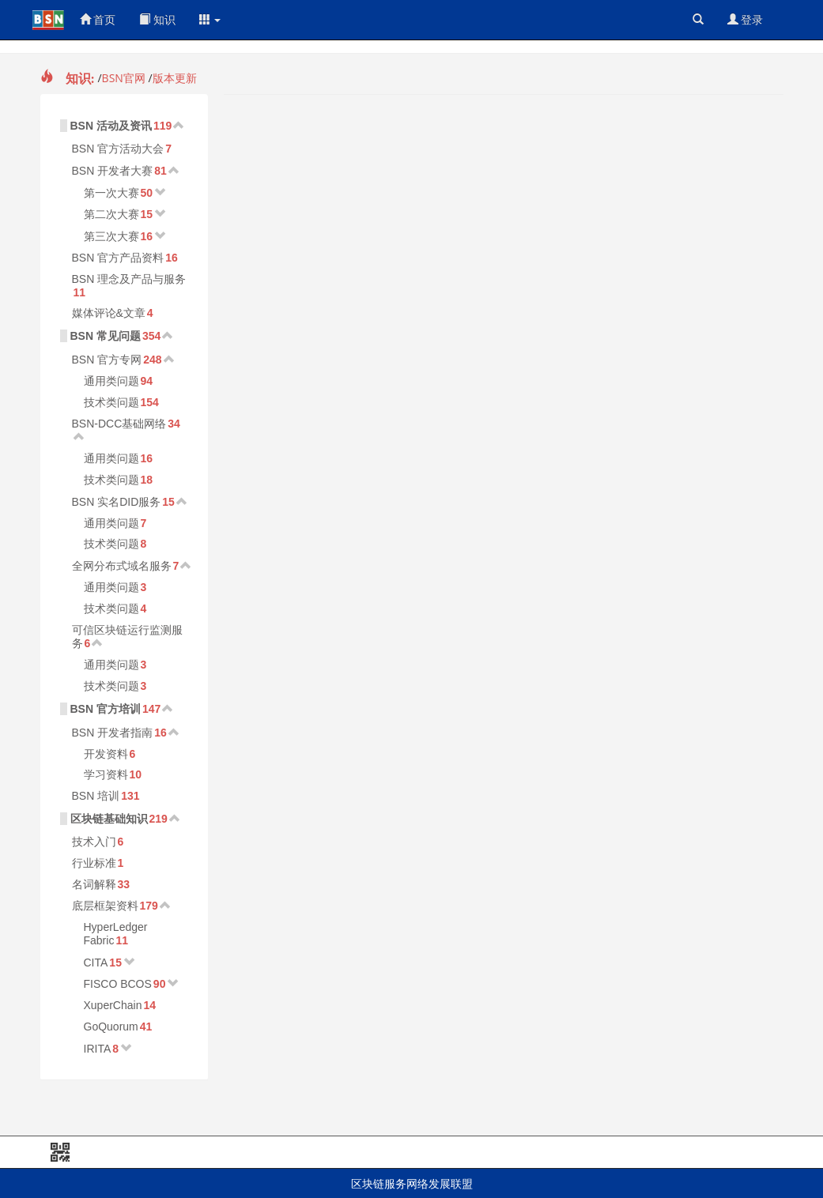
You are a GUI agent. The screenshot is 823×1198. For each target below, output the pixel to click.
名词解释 (94, 884)
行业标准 (94, 863)
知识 (157, 19)
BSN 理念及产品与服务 (129, 279)
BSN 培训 (96, 795)
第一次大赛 (111, 192)
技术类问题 (111, 402)
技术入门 (94, 841)
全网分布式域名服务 (122, 565)
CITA (96, 962)
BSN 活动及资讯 (111, 125)
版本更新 (175, 77)
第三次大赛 (111, 236)
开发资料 (106, 754)
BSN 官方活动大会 (118, 148)
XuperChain (113, 1005)
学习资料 (106, 774)
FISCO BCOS (118, 984)
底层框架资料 (105, 905)
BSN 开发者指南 (112, 732)
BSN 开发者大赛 (112, 170)
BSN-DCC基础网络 (119, 423)
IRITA (97, 1048)
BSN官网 (123, 77)
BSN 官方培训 (105, 709)
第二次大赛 (111, 214)
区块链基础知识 (109, 818)
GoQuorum (111, 1026)
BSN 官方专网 (107, 359)
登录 (745, 19)
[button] (210, 20)
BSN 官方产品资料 (118, 257)
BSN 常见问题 (105, 336)
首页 (98, 19)
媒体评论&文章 (108, 313)
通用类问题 (111, 381)
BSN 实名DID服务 (116, 501)
